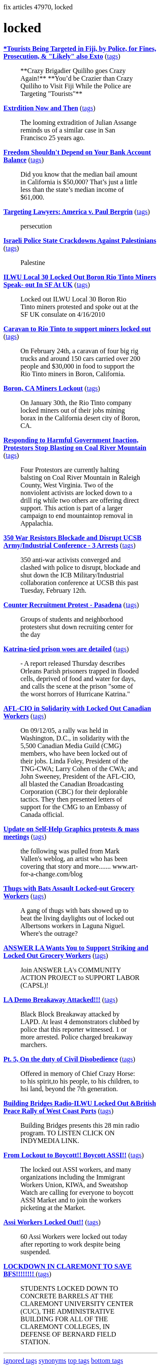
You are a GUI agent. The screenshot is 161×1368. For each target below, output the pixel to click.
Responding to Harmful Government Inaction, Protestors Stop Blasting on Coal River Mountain (74, 443)
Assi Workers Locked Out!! (43, 1222)
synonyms (52, 1360)
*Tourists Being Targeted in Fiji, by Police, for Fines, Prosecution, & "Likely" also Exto (79, 52)
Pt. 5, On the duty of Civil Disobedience (60, 1059)
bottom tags (107, 1360)
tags (112, 56)
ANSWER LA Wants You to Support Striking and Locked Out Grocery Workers (75, 951)
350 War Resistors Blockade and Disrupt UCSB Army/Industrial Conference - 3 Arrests (72, 541)
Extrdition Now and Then (40, 108)
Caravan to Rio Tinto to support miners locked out (77, 328)
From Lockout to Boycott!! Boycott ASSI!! (64, 1155)
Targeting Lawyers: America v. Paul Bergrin (67, 211)
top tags (78, 1360)
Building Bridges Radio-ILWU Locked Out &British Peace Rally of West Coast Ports (79, 1107)
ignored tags (20, 1360)
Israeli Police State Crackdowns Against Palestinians (79, 240)
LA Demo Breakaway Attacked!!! (52, 999)
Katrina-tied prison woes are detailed (57, 649)
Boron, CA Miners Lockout (43, 388)
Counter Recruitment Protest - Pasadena (62, 604)
